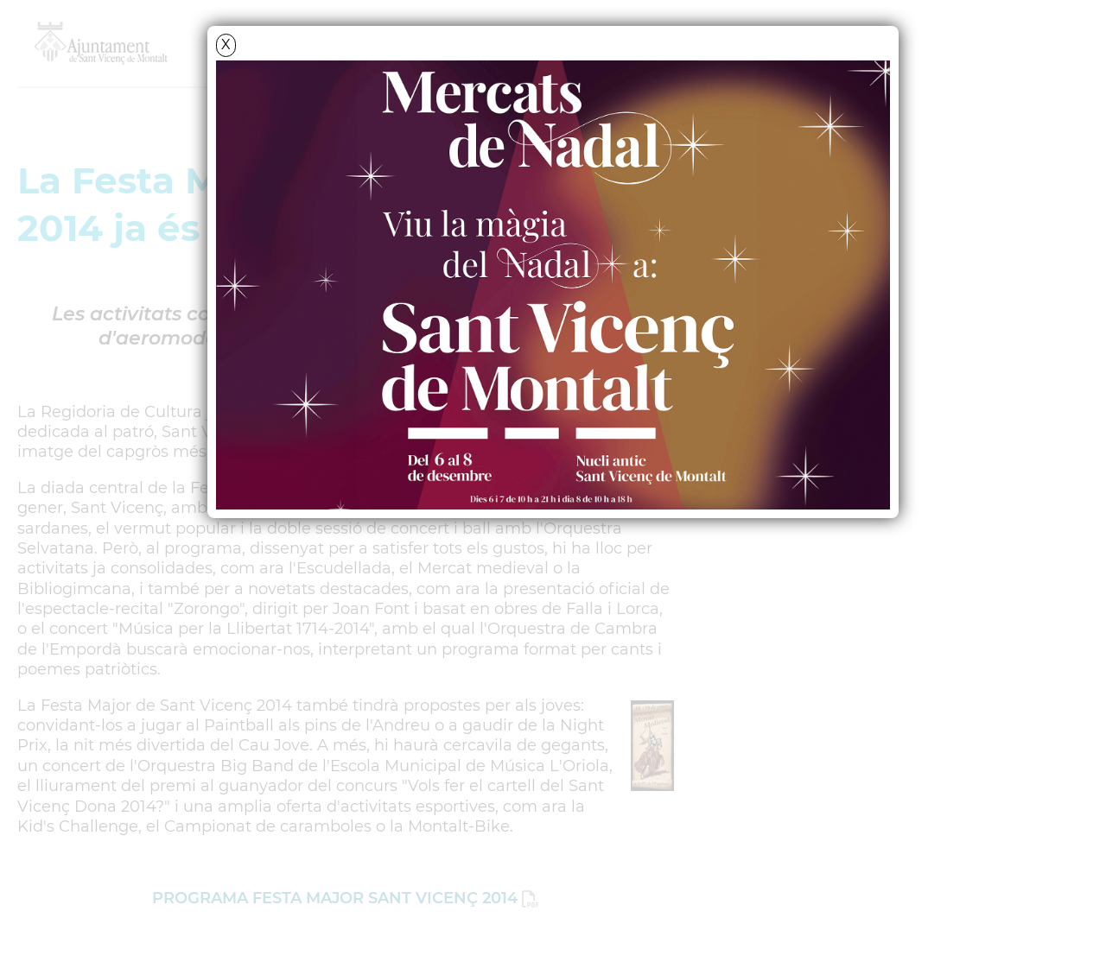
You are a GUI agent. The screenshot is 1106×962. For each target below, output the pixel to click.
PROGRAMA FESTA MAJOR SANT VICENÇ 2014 (335, 898)
